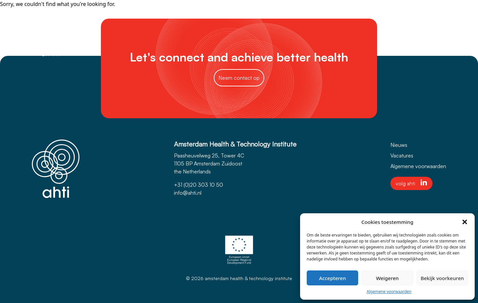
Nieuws (398, 145)
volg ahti (411, 183)
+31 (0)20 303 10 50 (198, 184)
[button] (464, 222)
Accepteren (332, 278)
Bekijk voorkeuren (442, 278)
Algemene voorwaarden (389, 291)
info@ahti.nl (187, 192)
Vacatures (401, 155)
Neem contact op (239, 77)
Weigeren (387, 278)
